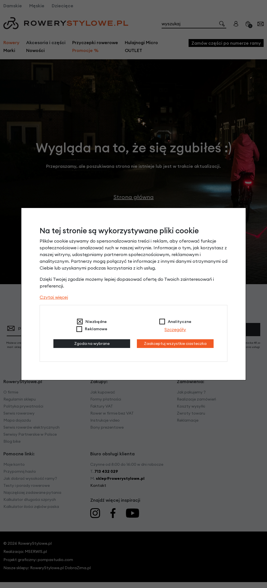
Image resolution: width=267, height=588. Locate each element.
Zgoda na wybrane (92, 343)
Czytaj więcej (54, 297)
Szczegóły (175, 329)
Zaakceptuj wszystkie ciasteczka (175, 343)
